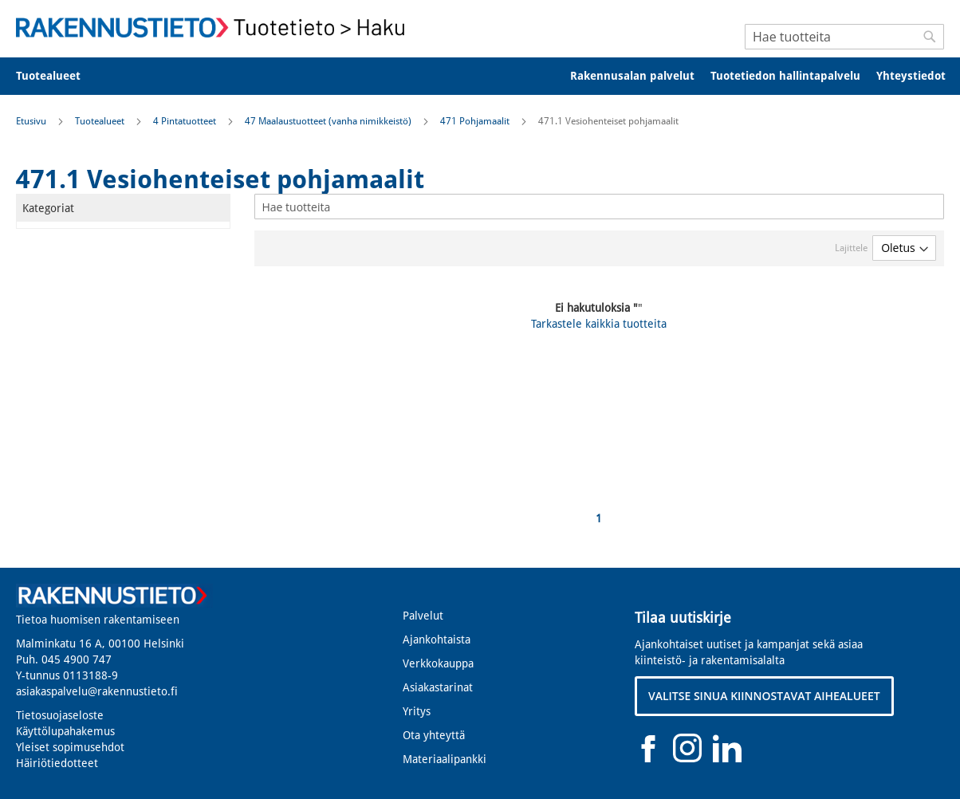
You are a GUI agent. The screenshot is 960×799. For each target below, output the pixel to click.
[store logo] (215, 27)
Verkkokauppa (438, 663)
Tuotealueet (101, 121)
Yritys (417, 711)
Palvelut (423, 615)
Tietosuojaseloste (60, 715)
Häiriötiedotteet (57, 763)
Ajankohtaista (436, 639)
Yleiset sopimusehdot (70, 747)
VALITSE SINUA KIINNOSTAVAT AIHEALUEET (764, 695)
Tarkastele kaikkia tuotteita (599, 323)
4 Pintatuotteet (185, 121)
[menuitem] (58, 76)
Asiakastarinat (438, 687)
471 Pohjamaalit (476, 121)
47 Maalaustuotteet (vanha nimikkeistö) (329, 121)
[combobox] (844, 36)
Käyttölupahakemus (65, 731)
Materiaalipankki (444, 759)
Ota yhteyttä (434, 735)
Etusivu (32, 121)
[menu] (480, 76)
